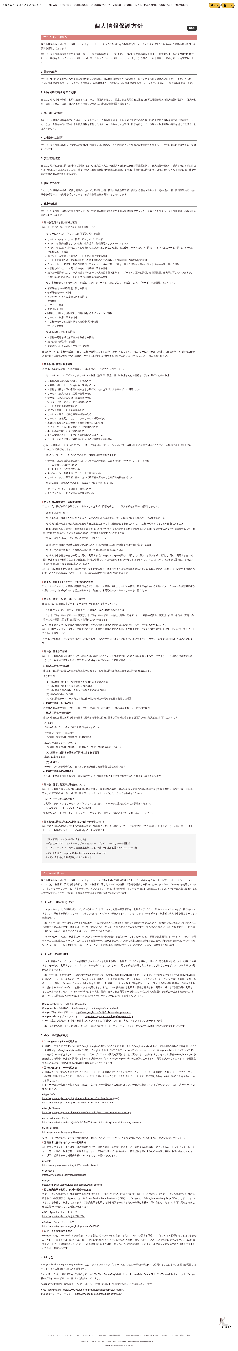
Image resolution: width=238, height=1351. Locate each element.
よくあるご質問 (177, 1335)
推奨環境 (165, 1335)
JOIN (216, 5)
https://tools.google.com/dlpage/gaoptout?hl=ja (109, 1021)
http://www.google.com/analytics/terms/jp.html (94, 1013)
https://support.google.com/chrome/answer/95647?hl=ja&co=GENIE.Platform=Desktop (86, 1117)
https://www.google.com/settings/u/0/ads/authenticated (70, 1170)
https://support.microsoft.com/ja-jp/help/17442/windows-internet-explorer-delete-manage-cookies (91, 1127)
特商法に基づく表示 (151, 1335)
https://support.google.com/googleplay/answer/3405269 (70, 1231)
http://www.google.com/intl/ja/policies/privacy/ (98, 1299)
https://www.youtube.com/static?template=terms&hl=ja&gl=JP (94, 1295)
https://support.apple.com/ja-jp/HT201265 (63, 1108)
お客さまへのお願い (133, 1335)
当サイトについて (54, 1335)
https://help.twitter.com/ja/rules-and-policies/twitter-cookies (72, 1190)
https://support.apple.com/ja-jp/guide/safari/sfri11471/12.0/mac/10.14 (77, 1103)
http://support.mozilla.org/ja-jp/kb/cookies (63, 1137)
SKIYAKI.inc (129, 1345)
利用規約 (102, 1335)
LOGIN (229, 5)
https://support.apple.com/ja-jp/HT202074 (63, 1221)
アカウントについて (71, 1335)
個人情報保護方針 (115, 1335)
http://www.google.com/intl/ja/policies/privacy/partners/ (103, 1017)
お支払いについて (89, 1335)
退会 (188, 1335)
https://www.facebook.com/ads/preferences (64, 1180)
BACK (192, 28)
